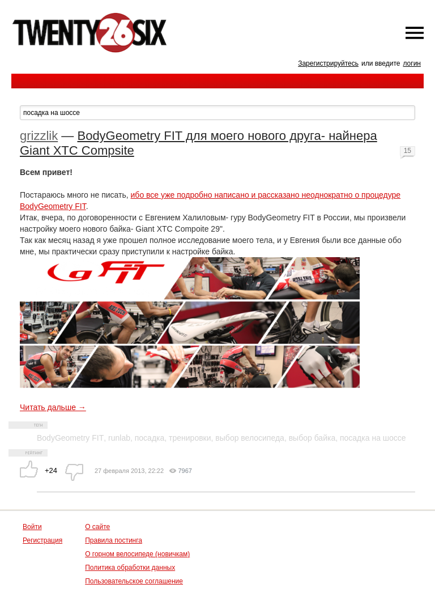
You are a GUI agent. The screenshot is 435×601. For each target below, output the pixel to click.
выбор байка (312, 437)
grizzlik (39, 136)
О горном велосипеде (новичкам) (137, 554)
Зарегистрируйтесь (328, 63)
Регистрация (42, 540)
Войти (32, 527)
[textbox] (217, 112)
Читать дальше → (53, 407)
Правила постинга (113, 540)
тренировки (190, 437)
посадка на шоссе (373, 437)
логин (412, 63)
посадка (150, 437)
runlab (119, 437)
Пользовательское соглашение (134, 581)
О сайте (97, 527)
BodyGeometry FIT (70, 437)
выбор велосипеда (249, 437)
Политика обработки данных (130, 568)
